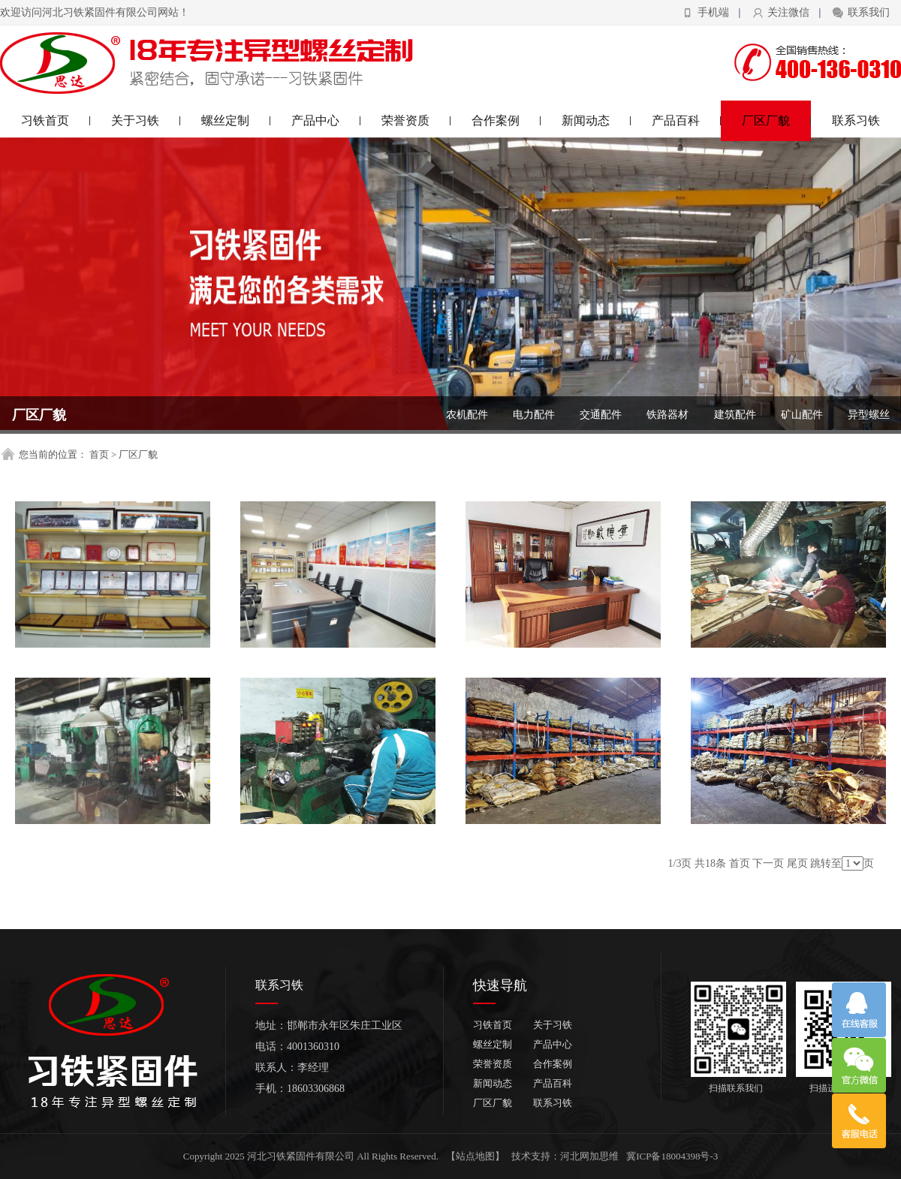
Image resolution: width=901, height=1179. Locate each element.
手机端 (713, 12)
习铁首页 (56, 120)
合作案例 (506, 120)
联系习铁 (856, 120)
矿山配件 (802, 414)
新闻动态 (596, 120)
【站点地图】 (475, 1156)
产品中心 (326, 120)
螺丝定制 (236, 120)
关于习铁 (146, 120)
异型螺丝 (869, 414)
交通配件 (601, 414)
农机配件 (467, 414)
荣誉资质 (416, 120)
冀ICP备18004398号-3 (672, 1156)
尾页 (797, 863)
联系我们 (869, 12)
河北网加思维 (589, 1156)
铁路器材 (667, 414)
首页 (99, 454)
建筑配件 (735, 414)
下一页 (768, 863)
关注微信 (788, 12)
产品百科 (687, 120)
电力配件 (534, 414)
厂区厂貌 (777, 120)
